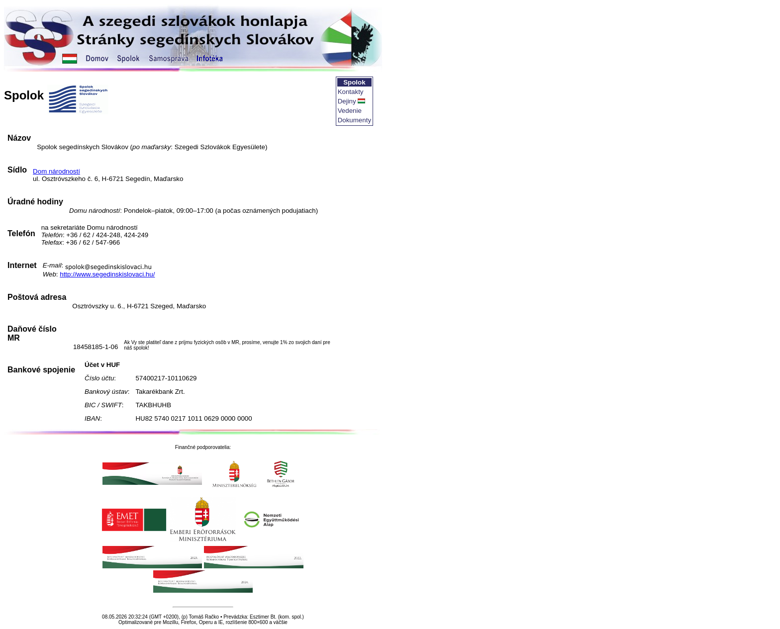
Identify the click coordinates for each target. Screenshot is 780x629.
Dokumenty (354, 120)
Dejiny (347, 101)
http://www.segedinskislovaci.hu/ (107, 274)
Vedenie (350, 110)
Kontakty (351, 91)
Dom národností (56, 171)
